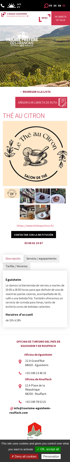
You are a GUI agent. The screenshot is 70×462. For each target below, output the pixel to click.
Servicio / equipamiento (42, 258)
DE (55, 5)
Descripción (13, 258)
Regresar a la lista (37, 92)
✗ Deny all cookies (24, 456)
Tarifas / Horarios (17, 266)
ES (64, 5)
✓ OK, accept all (48, 449)
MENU (45, 17)
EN (59, 5)
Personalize (51, 456)
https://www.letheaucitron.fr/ (35, 226)
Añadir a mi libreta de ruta (37, 102)
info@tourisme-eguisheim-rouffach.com (30, 410)
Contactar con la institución (33, 234)
